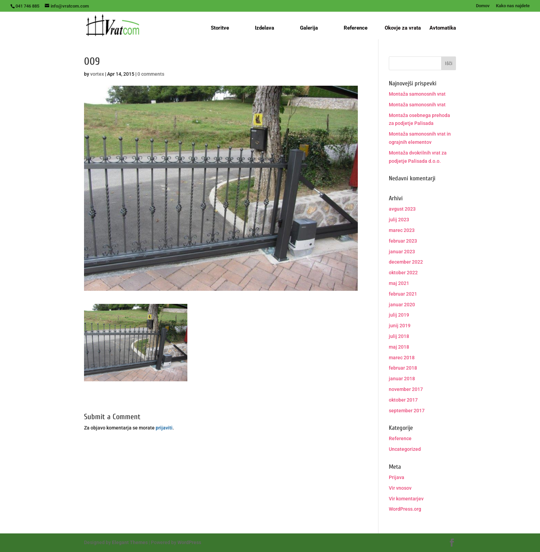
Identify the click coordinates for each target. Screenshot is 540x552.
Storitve (220, 28)
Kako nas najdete (513, 5)
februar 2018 (403, 368)
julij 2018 (399, 336)
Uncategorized (405, 449)
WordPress (189, 542)
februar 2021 (403, 294)
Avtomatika (442, 28)
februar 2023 (403, 241)
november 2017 (406, 389)
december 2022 (406, 262)
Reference (355, 28)
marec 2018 (402, 357)
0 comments (150, 74)
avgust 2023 (402, 209)
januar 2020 (402, 304)
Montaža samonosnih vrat (417, 94)
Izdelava (264, 28)
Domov (483, 5)
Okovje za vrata (403, 28)
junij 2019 (400, 325)
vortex (97, 74)
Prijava (396, 477)
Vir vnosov (400, 488)
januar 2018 (402, 378)
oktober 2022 (403, 272)
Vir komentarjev (406, 498)
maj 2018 (399, 347)
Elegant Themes (130, 542)
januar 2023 (402, 251)
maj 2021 (399, 283)
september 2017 (407, 410)
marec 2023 (402, 230)
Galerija (309, 28)
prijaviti (164, 428)
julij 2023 (399, 219)
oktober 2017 (403, 400)
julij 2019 (399, 315)
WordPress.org (405, 509)
